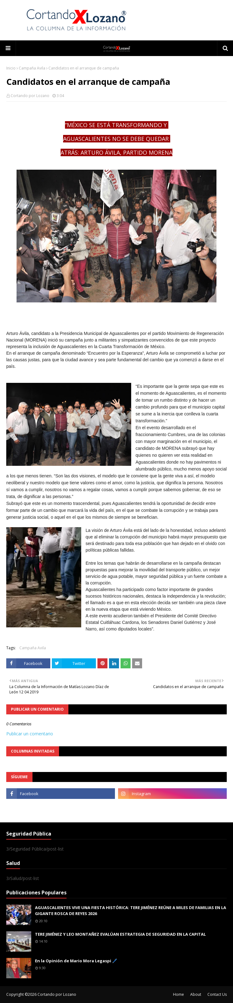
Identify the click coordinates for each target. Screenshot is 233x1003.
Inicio (11, 68)
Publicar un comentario (29, 734)
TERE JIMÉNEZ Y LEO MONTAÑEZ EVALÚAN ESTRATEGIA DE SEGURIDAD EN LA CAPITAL (120, 934)
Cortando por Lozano (30, 95)
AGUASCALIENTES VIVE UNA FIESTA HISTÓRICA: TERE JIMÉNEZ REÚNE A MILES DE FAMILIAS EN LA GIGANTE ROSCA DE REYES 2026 (130, 911)
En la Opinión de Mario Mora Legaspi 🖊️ (76, 961)
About (195, 994)
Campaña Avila (32, 68)
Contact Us (217, 994)
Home (178, 994)
